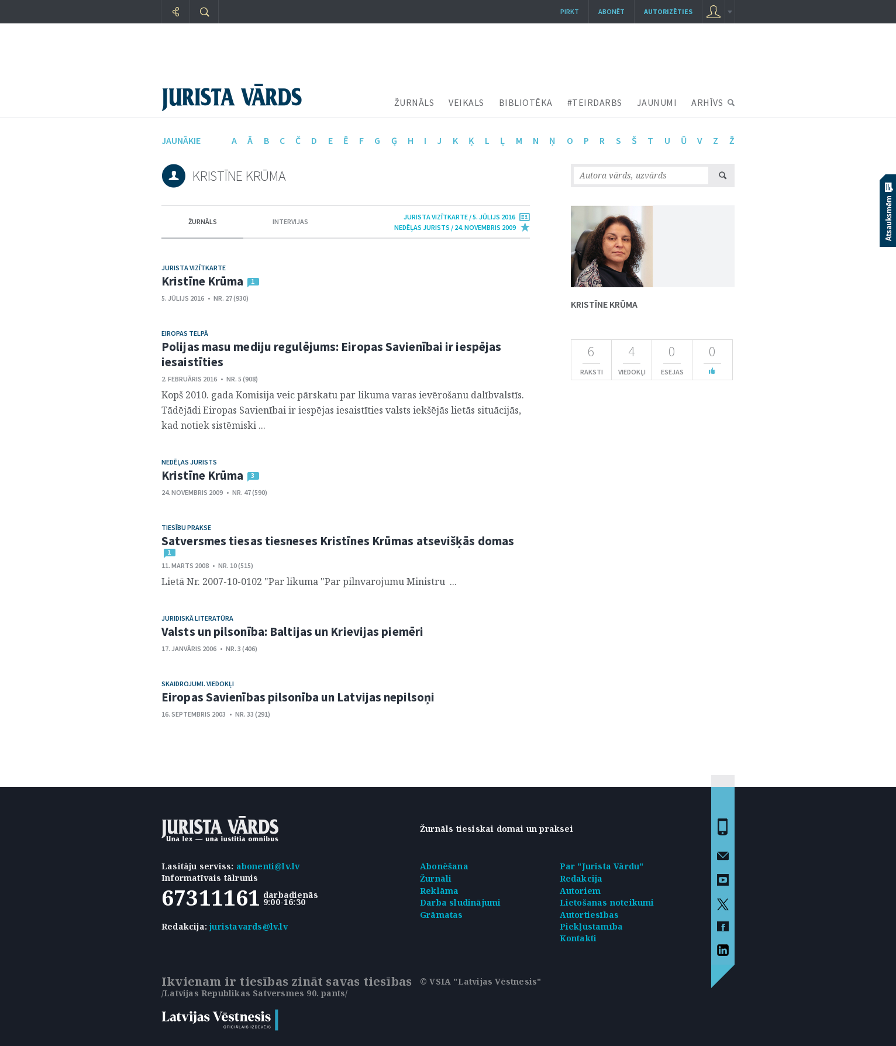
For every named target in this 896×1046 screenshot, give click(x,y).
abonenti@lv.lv (268, 866)
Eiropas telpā (184, 333)
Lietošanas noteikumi (607, 902)
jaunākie (181, 140)
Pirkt (569, 11)
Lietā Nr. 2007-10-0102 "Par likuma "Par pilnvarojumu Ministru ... (309, 581)
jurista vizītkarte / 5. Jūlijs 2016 (459, 216)
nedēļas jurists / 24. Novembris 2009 (455, 227)
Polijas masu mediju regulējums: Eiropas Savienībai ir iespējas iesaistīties (331, 354)
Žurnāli (436, 878)
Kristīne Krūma (202, 281)
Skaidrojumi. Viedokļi (197, 683)
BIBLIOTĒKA (526, 102)
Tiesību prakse (186, 527)
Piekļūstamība (591, 926)
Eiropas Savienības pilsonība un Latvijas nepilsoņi (298, 697)
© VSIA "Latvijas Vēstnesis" (480, 981)
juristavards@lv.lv (248, 926)
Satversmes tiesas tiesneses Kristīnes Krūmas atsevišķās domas (337, 541)
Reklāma (439, 890)
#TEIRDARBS (594, 102)
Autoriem (580, 890)
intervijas (290, 221)
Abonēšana (444, 866)
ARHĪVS (707, 102)
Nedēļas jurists (189, 461)
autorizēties (668, 11)
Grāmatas (441, 914)
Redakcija (581, 878)
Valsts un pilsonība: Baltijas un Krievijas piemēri (292, 631)
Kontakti (578, 938)
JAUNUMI (657, 102)
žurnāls (202, 221)
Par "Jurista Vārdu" (602, 866)
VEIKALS (466, 102)
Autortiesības (589, 914)
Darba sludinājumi (460, 902)
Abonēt (611, 11)
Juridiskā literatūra (197, 618)
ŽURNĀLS (414, 102)
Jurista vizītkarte (193, 267)
